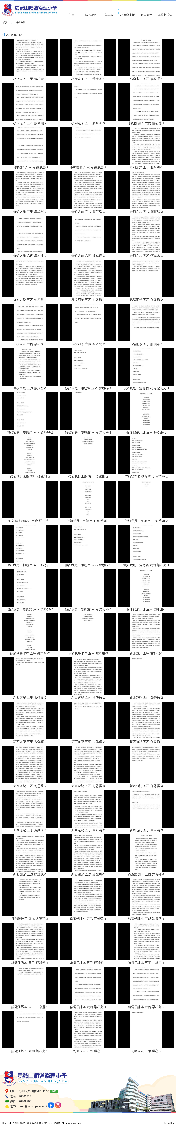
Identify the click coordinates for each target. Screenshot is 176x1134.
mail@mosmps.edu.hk (33, 1106)
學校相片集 (165, 14)
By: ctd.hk (169, 1123)
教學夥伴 (146, 14)
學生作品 (20, 22)
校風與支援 (127, 14)
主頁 (71, 14)
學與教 (109, 14)
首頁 (5, 22)
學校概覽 (90, 14)
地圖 (53, 1091)
